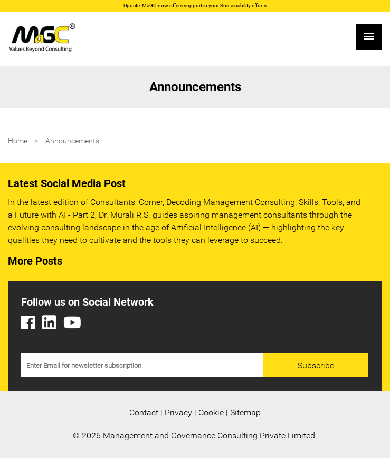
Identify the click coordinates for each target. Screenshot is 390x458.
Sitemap (245, 412)
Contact (143, 412)
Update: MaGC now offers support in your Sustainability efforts (195, 5)
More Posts (35, 261)
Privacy (178, 412)
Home (17, 141)
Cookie (211, 412)
